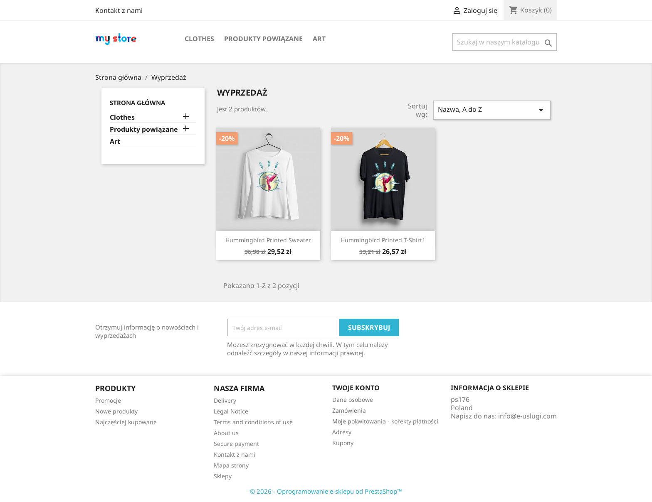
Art (319, 38)
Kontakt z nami (119, 10)
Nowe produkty (116, 411)
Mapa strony (231, 465)
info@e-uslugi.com (527, 416)
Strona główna (137, 102)
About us (226, 433)
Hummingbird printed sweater (268, 240)
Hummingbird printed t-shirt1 (383, 240)
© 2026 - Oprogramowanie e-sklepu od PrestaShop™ (326, 491)
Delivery (225, 400)
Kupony (342, 443)
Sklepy (223, 476)
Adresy (341, 432)
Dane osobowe (352, 400)
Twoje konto (356, 387)
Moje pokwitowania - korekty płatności (385, 421)
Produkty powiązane (263, 38)
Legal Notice (231, 411)
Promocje (108, 400)
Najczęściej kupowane (126, 422)
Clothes (199, 38)
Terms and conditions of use (253, 422)
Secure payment (236, 444)
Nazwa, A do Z (492, 110)
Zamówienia (349, 410)
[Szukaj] (504, 42)
